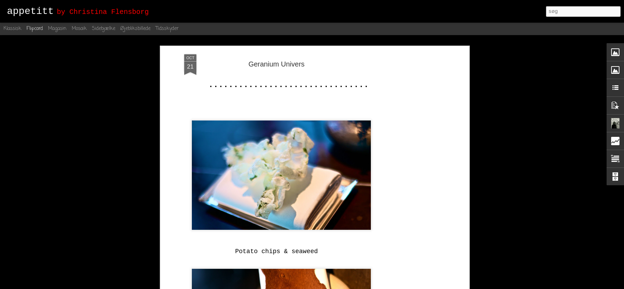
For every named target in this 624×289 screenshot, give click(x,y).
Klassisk (12, 28)
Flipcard (34, 28)
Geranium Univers (276, 64)
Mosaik (79, 28)
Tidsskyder (167, 28)
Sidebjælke (103, 28)
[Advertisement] (407, 164)
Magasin (57, 28)
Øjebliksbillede (135, 28)
